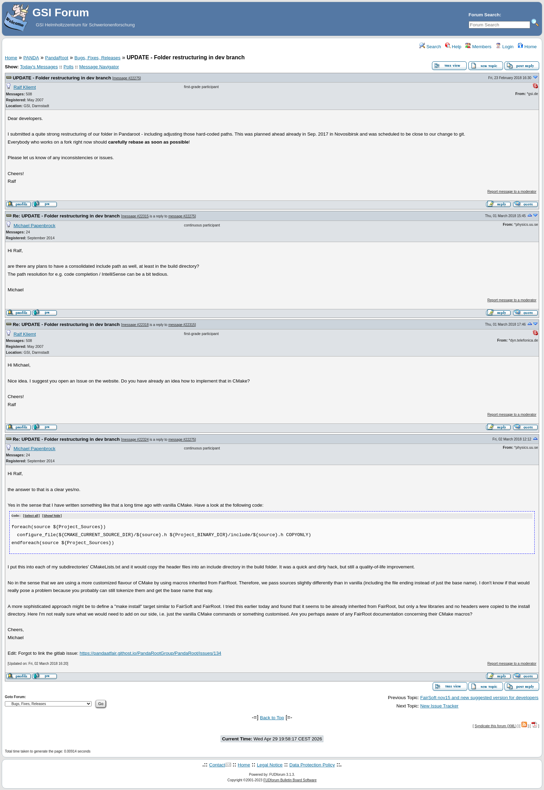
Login (504, 46)
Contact (217, 764)
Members (478, 46)
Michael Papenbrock (35, 225)
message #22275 (126, 78)
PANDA (31, 57)
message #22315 (135, 216)
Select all (31, 516)
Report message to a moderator (511, 192)
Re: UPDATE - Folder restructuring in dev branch (66, 215)
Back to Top (272, 717)
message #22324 (135, 439)
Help (453, 46)
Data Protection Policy (312, 764)
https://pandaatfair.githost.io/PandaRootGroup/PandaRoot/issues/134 (150, 653)
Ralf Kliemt (25, 87)
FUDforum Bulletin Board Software (289, 780)
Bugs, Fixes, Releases (98, 57)
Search (430, 46)
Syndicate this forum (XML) (496, 726)
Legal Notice (269, 764)
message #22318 (135, 325)
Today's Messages (39, 66)
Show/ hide (52, 516)
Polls (68, 66)
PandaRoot (56, 57)
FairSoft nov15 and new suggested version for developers (479, 697)
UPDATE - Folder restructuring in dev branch (62, 77)
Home (527, 46)
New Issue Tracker (439, 705)
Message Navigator (99, 66)
